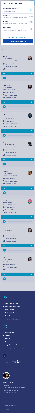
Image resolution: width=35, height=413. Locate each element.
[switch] (31, 10)
